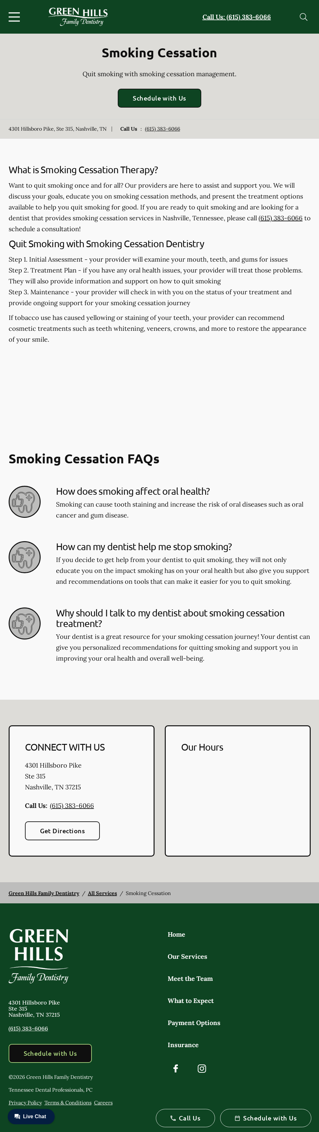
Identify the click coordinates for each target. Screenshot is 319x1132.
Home (176, 934)
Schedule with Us (159, 98)
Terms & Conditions (68, 1102)
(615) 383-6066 (162, 129)
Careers (103, 1102)
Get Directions (62, 831)
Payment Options (194, 1023)
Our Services (187, 956)
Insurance (183, 1045)
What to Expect (191, 1001)
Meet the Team (190, 978)
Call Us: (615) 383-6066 (237, 17)
